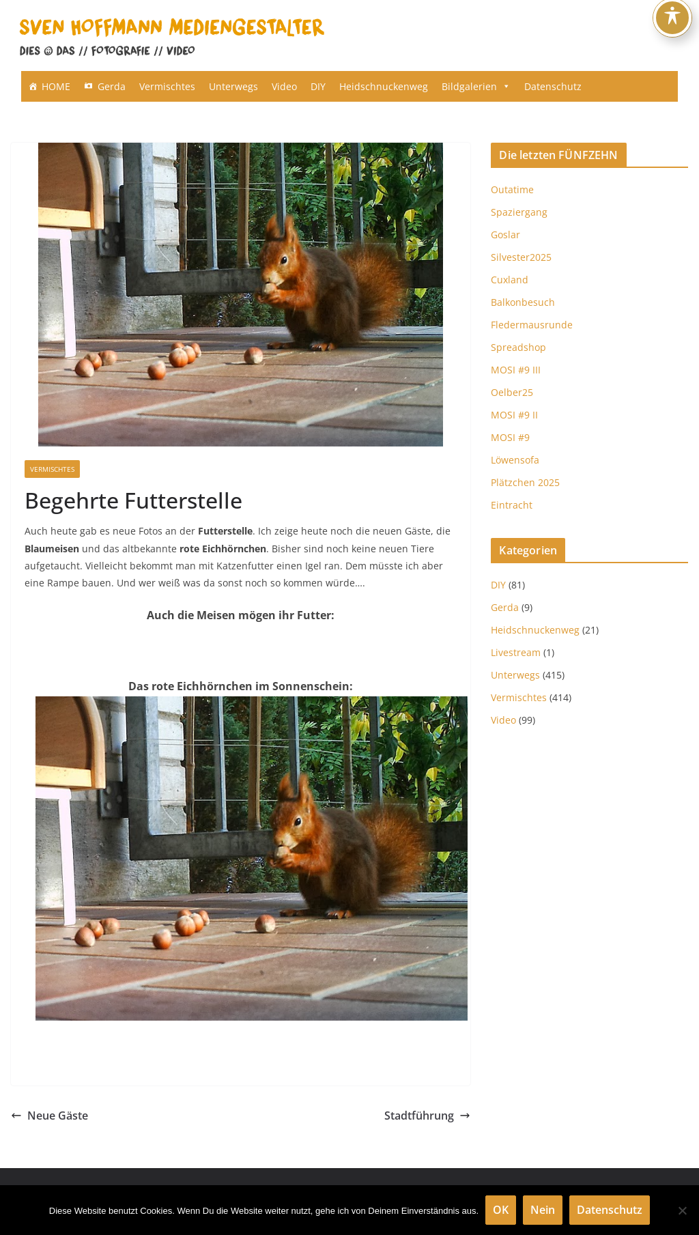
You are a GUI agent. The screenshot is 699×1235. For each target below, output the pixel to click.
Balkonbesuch (523, 302)
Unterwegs (233, 86)
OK (501, 1209)
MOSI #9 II (514, 414)
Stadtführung (427, 1115)
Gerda (112, 86)
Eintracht (511, 504)
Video (284, 86)
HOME (56, 86)
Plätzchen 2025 (525, 482)
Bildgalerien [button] (476, 86)
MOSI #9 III (516, 369)
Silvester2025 (521, 257)
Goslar (505, 234)
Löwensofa (515, 459)
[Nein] (682, 1210)
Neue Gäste (49, 1115)
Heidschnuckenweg (383, 86)
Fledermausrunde (532, 324)
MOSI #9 (510, 437)
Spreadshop (518, 347)
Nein (542, 1209)
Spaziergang (519, 211)
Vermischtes (167, 86)
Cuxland (509, 279)
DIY (318, 86)
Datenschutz (553, 86)
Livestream (516, 652)
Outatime (512, 189)
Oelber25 (512, 392)
